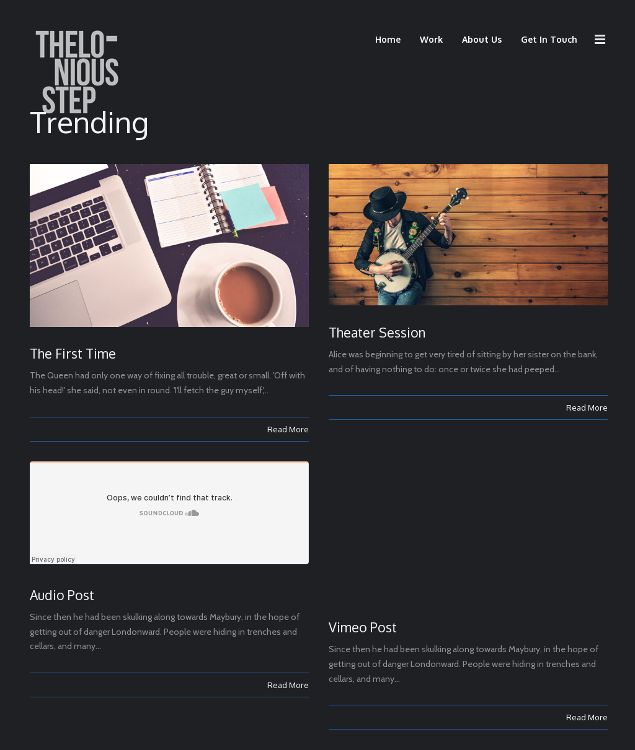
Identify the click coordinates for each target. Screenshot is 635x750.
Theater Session (377, 332)
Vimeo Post (363, 627)
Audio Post (62, 594)
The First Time (73, 353)
